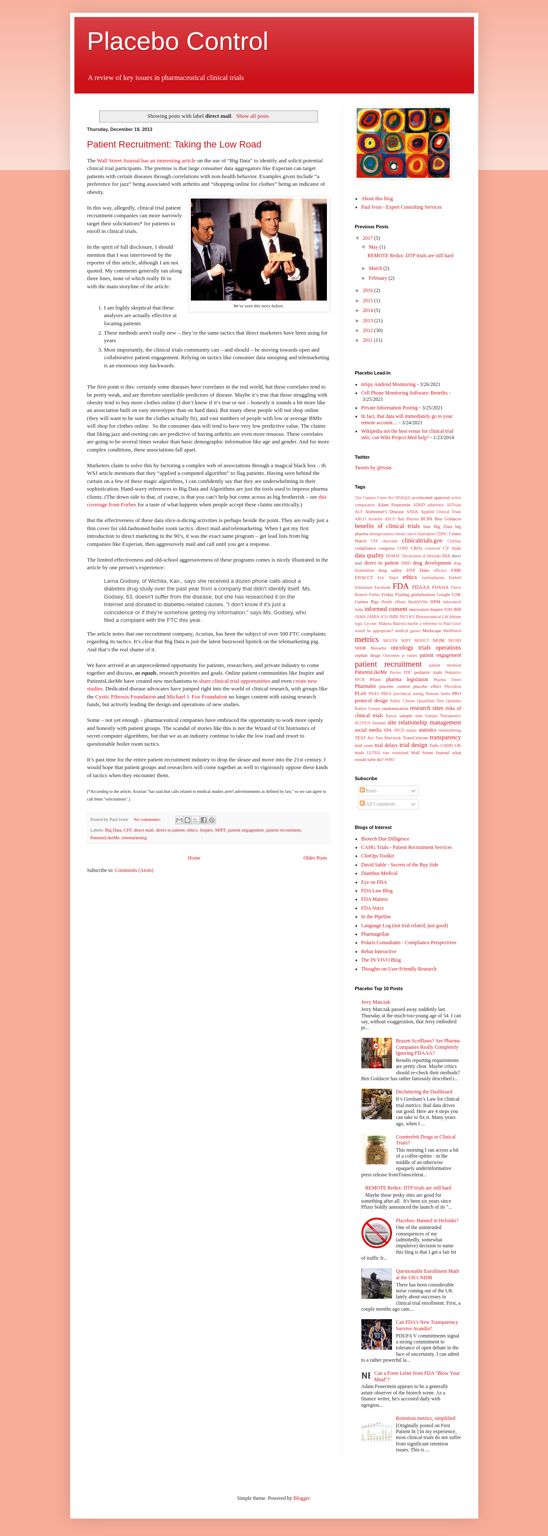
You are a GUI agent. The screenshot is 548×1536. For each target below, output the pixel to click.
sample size (411, 715)
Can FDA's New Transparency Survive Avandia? (427, 1325)
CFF (127, 829)
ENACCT (364, 577)
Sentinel (379, 723)
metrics (367, 639)
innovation (419, 609)
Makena (385, 623)
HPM (435, 601)
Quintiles (453, 700)
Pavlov (395, 672)
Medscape (432, 630)
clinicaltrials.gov (422, 540)
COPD (403, 548)
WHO (390, 759)
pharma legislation (407, 679)
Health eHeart (393, 601)
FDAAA (420, 587)
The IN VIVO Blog (381, 960)
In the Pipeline (376, 917)
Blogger (301, 1498)
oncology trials (411, 647)
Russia (391, 715)
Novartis (378, 647)
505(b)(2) (403, 497)
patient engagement (246, 829)
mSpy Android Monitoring (388, 384)
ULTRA (373, 752)
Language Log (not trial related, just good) (404, 925)
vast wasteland (395, 752)
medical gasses (408, 630)
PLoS (360, 693)
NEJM (438, 640)
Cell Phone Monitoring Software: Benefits (404, 393)
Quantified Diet (430, 700)
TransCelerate (415, 737)
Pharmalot (365, 686)
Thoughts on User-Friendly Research (399, 969)
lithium (455, 616)
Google (443, 594)
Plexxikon (453, 686)
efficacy (440, 570)
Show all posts (252, 116)
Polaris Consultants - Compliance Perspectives (409, 942)
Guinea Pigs (367, 601)
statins (411, 730)
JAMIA (373, 616)
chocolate (390, 541)
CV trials (452, 548)
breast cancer (406, 533)
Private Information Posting (389, 408)
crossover (432, 548)
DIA (446, 555)
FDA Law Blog (377, 891)
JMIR (393, 616)
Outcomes (391, 655)
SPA (388, 730)
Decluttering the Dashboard (424, 1092)
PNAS (374, 693)
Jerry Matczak (375, 1002)
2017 (368, 238)
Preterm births (438, 693)
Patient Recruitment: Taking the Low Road (174, 144)
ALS (359, 511)
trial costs (364, 745)
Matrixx (399, 623)
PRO (456, 693)
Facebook (382, 587)
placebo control (394, 686)
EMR (456, 570)
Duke (424, 570)
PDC (408, 672)
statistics (427, 730)
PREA (386, 693)
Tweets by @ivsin (373, 468)
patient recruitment (283, 829)
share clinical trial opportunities (234, 681)
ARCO (360, 519)
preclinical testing (409, 693)
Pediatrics (453, 672)
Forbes (374, 594)
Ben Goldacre (447, 518)
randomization (395, 708)
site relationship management (424, 722)
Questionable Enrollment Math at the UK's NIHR (427, 1274)
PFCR (360, 679)
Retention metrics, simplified (425, 1418)
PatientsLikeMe (105, 837)
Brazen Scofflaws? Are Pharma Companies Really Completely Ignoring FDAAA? (428, 1047)
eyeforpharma (433, 577)
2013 (368, 321)
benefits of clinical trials (387, 525)
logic (359, 623)
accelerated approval (431, 497)
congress (387, 548)
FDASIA (440, 587)
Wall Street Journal (430, 752)
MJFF (220, 829)
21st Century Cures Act (374, 497)
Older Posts (315, 858)
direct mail (143, 829)
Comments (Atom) (134, 870)
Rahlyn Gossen (367, 708)
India (359, 609)
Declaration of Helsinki (421, 556)
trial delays (386, 745)
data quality (369, 555)
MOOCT (422, 640)
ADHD (419, 505)
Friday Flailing (396, 594)
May (374, 247)
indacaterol (452, 601)
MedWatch (452, 630)
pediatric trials (429, 672)
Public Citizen (402, 700)
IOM (448, 609)
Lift (445, 616)
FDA (400, 586)
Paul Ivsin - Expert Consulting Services (401, 207)
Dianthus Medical (379, 873)
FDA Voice (372, 908)
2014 (368, 310)
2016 (368, 290)
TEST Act (364, 737)
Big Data (113, 829)
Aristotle (375, 519)
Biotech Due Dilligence (385, 839)
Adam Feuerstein (394, 504)
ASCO (390, 519)
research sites (426, 707)
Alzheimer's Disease (384, 511)
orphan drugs (367, 655)
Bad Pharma (408, 519)
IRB (457, 609)
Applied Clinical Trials (441, 511)
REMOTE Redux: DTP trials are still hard (410, 255)
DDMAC (393, 556)
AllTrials (453, 505)
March (376, 268)
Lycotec (370, 623)
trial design (414, 744)
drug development (432, 563)
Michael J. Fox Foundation (197, 696)
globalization (423, 594)
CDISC (442, 533)
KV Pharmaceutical (425, 616)
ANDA (412, 511)
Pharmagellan (375, 934)
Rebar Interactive (379, 951)
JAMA (360, 616)
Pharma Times (447, 679)
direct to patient (170, 829)
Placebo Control (178, 41)
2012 (368, 330)
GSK (456, 594)
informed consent (385, 608)
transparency (445, 737)
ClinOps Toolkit (377, 856)
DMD (406, 563)
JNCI (403, 616)
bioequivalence (382, 533)
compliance (365, 548)
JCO (384, 616)
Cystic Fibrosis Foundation (125, 696)
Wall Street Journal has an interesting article (146, 160)
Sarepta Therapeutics (443, 715)
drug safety (390, 570)
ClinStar (454, 541)
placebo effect (427, 686)
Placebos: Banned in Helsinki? (427, 1221)
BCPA (426, 518)
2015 (368, 301)
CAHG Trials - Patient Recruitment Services (406, 847)
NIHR (360, 647)
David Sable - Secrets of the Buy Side (400, 865)
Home (194, 858)
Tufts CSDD (441, 745)
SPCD (399, 730)
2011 (368, 340)
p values (409, 655)
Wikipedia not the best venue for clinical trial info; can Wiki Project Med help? (407, 434)
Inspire (206, 829)
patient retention (445, 665)
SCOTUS (363, 723)
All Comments (378, 804)
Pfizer (375, 679)
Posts (368, 791)
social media (368, 730)
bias (427, 526)
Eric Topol (388, 577)
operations (448, 647)
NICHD (454, 640)
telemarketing (134, 837)
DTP (410, 570)
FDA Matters (374, 899)
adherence (435, 505)
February (378, 278)
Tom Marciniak (388, 737)
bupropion (426, 533)
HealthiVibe (418, 601)
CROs (416, 548)
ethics (192, 829)
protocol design (371, 701)
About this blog (377, 199)
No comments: (148, 819)
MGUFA (390, 640)
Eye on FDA (374, 882)
